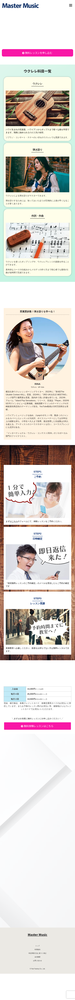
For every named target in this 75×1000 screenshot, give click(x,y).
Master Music (37, 934)
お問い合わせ (37, 960)
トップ (37, 946)
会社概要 (38, 957)
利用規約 (38, 949)
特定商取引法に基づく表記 (37, 953)
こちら (15, 521)
